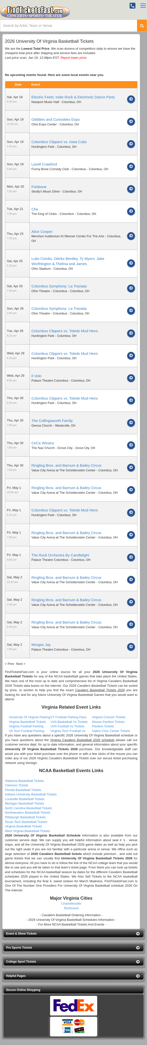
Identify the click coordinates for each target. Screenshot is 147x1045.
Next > (21, 664)
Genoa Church (41, 425)
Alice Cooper (42, 231)
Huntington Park (42, 147)
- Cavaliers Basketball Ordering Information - (71, 915)
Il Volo (36, 376)
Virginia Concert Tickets (108, 717)
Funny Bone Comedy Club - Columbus (58, 169)
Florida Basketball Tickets (23, 790)
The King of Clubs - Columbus (52, 214)
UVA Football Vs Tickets (67, 726)
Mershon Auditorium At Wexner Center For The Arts (67, 236)
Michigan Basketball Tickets (24, 803)
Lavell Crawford (44, 164)
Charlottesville (71, 903)
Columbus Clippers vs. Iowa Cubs (59, 142)
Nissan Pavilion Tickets (108, 722)
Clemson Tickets (16, 785)
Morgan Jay (41, 644)
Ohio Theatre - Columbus (49, 291)
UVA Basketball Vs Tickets (69, 722)
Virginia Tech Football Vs (67, 731)
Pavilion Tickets (103, 726)
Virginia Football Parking (26, 726)
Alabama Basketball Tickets (24, 781)
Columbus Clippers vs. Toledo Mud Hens (64, 331)
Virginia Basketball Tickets (27, 722)
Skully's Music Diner (45, 191)
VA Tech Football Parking (26, 731)
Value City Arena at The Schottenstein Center (63, 470)
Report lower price (73, 58)
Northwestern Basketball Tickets (27, 812)
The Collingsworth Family (52, 420)
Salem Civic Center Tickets (111, 731)
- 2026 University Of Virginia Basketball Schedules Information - (71, 920)
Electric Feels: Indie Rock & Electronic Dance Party (73, 97)
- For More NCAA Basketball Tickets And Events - (71, 924)
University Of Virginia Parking (29, 717)
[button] (73, 933)
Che (34, 209)
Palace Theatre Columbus (49, 380)
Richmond (71, 908)
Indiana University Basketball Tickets (31, 794)
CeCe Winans (42, 443)
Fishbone (39, 187)
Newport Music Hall (45, 102)
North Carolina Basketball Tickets (28, 808)
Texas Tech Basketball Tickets (26, 822)
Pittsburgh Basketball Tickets (25, 817)
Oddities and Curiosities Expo (55, 119)
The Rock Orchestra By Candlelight (60, 555)
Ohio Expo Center (44, 124)
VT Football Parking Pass (68, 717)
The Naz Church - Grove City (52, 448)
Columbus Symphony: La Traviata (59, 286)
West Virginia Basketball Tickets (27, 831)
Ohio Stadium (41, 268)
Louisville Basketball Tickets (24, 799)
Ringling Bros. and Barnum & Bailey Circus (66, 465)
